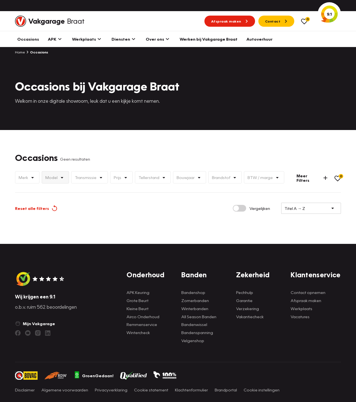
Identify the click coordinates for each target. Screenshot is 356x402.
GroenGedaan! (93, 375)
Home (20, 52)
